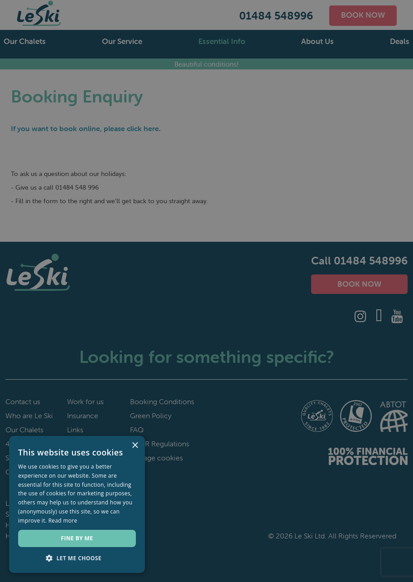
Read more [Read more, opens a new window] (62, 520)
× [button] (134, 445)
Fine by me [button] (77, 538)
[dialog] (206, 291)
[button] (77, 558)
